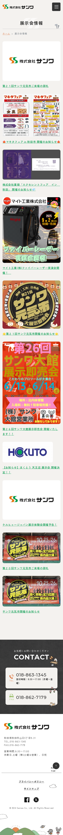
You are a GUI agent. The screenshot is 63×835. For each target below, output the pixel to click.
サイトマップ (31, 788)
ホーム (6, 33)
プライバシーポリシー (31, 781)
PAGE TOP (54, 769)
